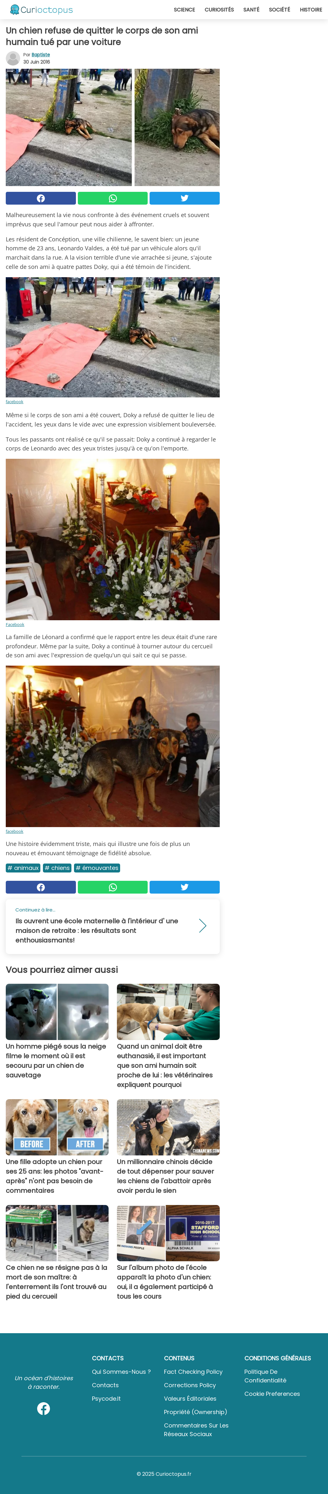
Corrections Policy (190, 1385)
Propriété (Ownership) (195, 1412)
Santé (251, 9)
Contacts (105, 1385)
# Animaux (23, 868)
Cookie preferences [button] (272, 1394)
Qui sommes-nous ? (121, 1372)
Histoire (311, 9)
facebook (14, 401)
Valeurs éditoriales (190, 1399)
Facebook (15, 624)
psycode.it (106, 1399)
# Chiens (57, 868)
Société (279, 9)
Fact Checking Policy (193, 1372)
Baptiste (41, 54)
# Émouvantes (97, 868)
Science (184, 9)
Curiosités (219, 9)
